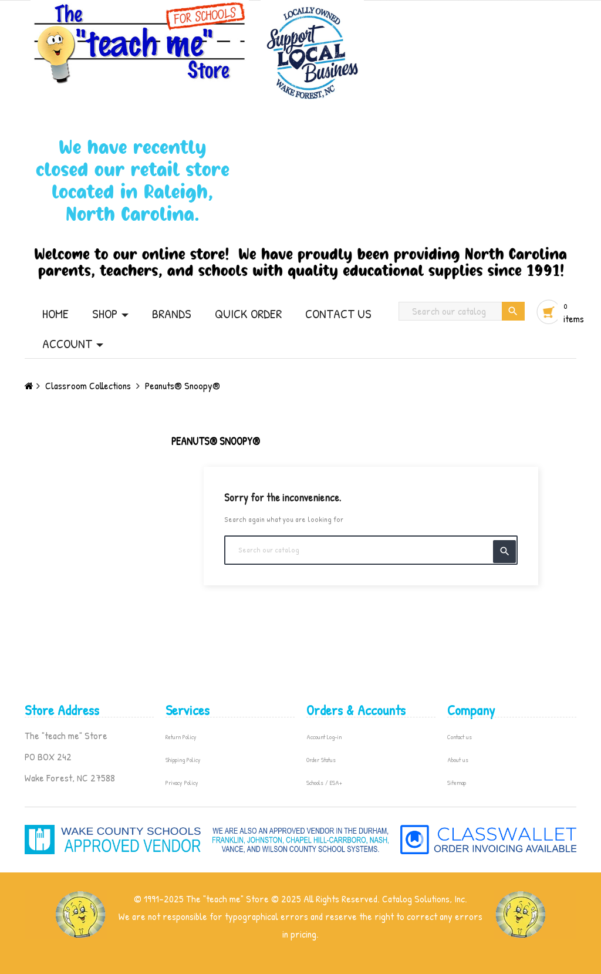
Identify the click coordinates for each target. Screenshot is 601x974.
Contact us (459, 737)
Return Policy (181, 737)
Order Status (321, 760)
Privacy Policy (182, 782)
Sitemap (456, 782)
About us (457, 760)
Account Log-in (324, 737)
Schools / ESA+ (324, 782)
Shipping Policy (183, 760)
